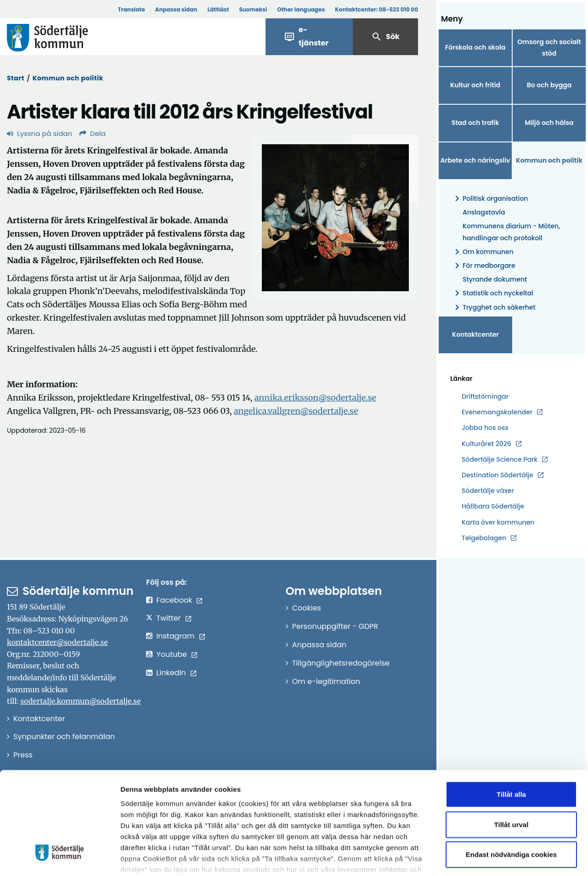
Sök (385, 36)
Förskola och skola (475, 47)
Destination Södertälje (497, 475)
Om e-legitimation (326, 681)
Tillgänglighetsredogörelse (341, 663)
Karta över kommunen (498, 522)
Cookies (306, 608)
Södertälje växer (488, 490)
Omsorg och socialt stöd (549, 47)
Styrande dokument (495, 279)
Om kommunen (483, 252)
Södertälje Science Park (499, 459)
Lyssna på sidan (39, 133)
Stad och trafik (475, 122)
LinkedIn (171, 672)
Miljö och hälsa (549, 122)
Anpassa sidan (176, 9)
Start (15, 78)
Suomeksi (253, 9)
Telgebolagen (484, 538)
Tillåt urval (511, 765)
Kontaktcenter (475, 334)
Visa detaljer (503, 858)
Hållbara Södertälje (493, 506)
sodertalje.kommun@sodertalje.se (80, 701)
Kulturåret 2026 (486, 443)
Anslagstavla (484, 212)
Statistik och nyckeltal (492, 293)
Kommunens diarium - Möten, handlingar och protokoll (511, 231)
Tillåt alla (511, 736)
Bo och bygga (549, 85)
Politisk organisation (490, 198)
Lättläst (218, 9)
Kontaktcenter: (376, 9)
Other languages (301, 9)
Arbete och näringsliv (475, 160)
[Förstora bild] (335, 217)
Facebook (174, 600)
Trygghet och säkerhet (494, 307)
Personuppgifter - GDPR (335, 626)
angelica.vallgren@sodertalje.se (296, 411)
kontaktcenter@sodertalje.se (57, 642)
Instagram (175, 636)
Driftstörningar (485, 396)
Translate (131, 9)
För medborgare (483, 265)
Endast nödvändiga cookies (511, 796)
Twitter (168, 618)
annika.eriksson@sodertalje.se (315, 397)
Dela (92, 133)
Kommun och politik (68, 78)
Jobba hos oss (485, 428)
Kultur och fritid (475, 85)
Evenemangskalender (497, 412)
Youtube (171, 654)
